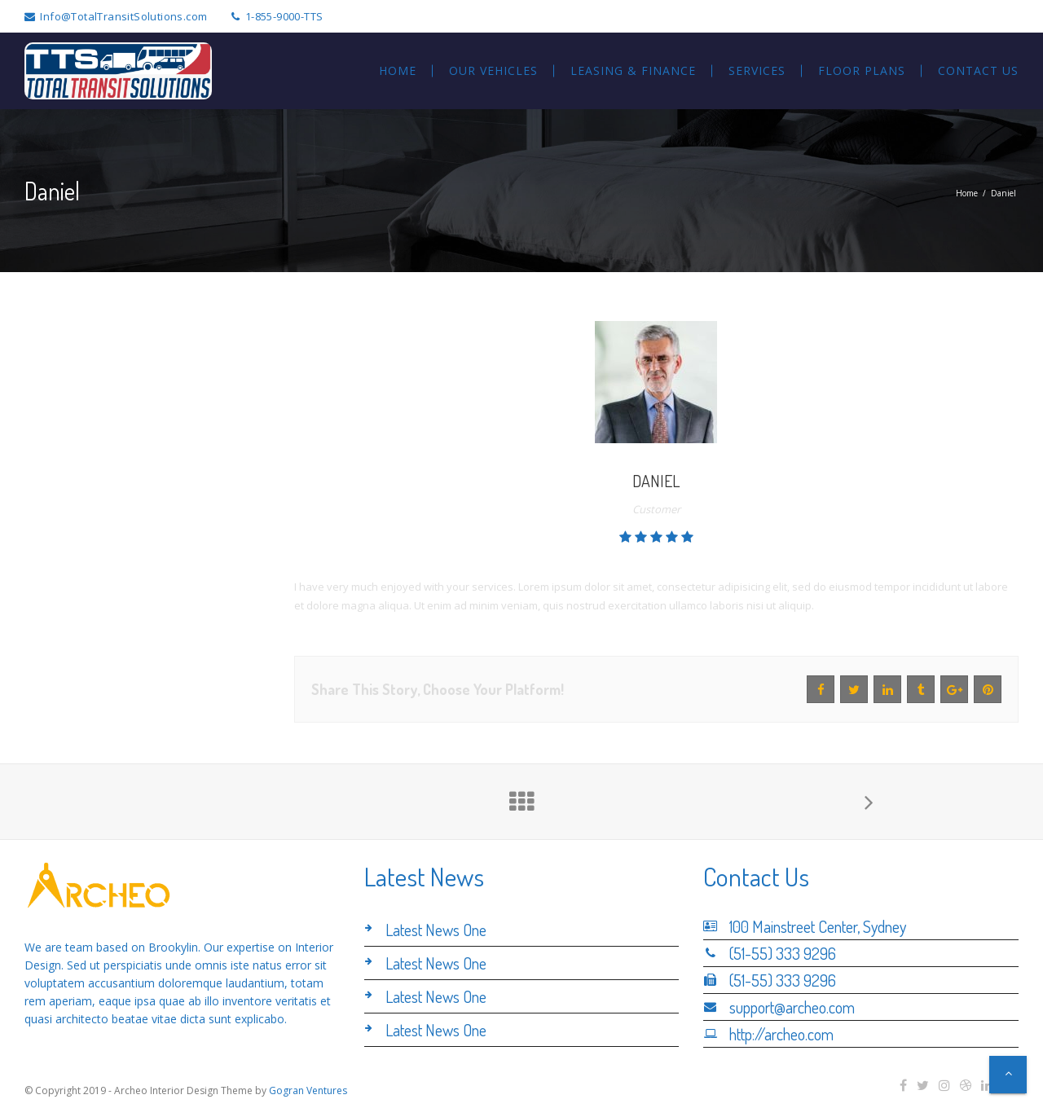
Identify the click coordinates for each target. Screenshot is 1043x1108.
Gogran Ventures (308, 1090)
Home (967, 193)
